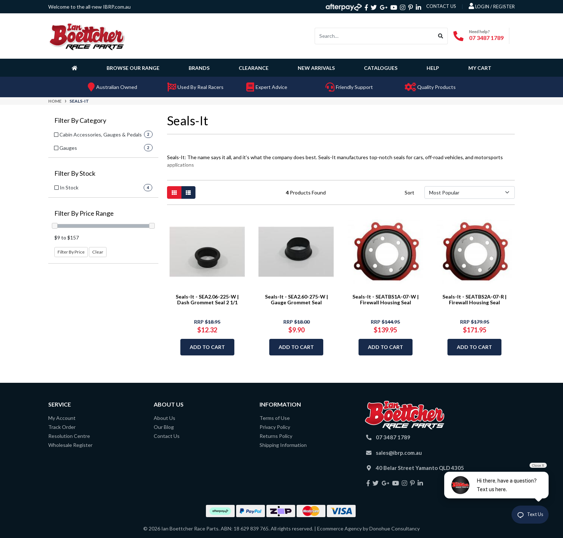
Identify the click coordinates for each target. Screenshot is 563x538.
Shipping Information (283, 445)
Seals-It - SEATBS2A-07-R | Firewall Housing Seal (474, 299)
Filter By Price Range (84, 213)
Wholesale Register (70, 445)
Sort (409, 192)
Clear (97, 252)
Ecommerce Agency (339, 528)
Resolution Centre (69, 436)
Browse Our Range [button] (133, 68)
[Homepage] (76, 68)
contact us (441, 6)
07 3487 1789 (486, 37)
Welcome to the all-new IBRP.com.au (89, 7)
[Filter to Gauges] (103, 147)
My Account (62, 418)
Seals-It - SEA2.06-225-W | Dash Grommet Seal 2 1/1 (207, 299)
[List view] (188, 192)
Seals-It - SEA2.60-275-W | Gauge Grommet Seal (296, 299)
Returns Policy (276, 436)
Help (433, 68)
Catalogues (380, 68)
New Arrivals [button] (316, 68)
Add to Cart (207, 347)
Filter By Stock (74, 173)
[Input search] (374, 36)
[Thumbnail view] (174, 192)
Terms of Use (275, 418)
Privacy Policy (275, 427)
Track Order (62, 427)
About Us (164, 418)
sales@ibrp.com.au (399, 452)
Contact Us (167, 436)
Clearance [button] (254, 68)
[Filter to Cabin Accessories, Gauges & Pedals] (103, 134)
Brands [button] (199, 68)
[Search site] (441, 36)
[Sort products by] (469, 192)
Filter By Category (80, 120)
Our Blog (164, 427)
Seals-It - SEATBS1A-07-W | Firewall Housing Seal (385, 299)
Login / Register (492, 6)
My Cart (479, 68)
